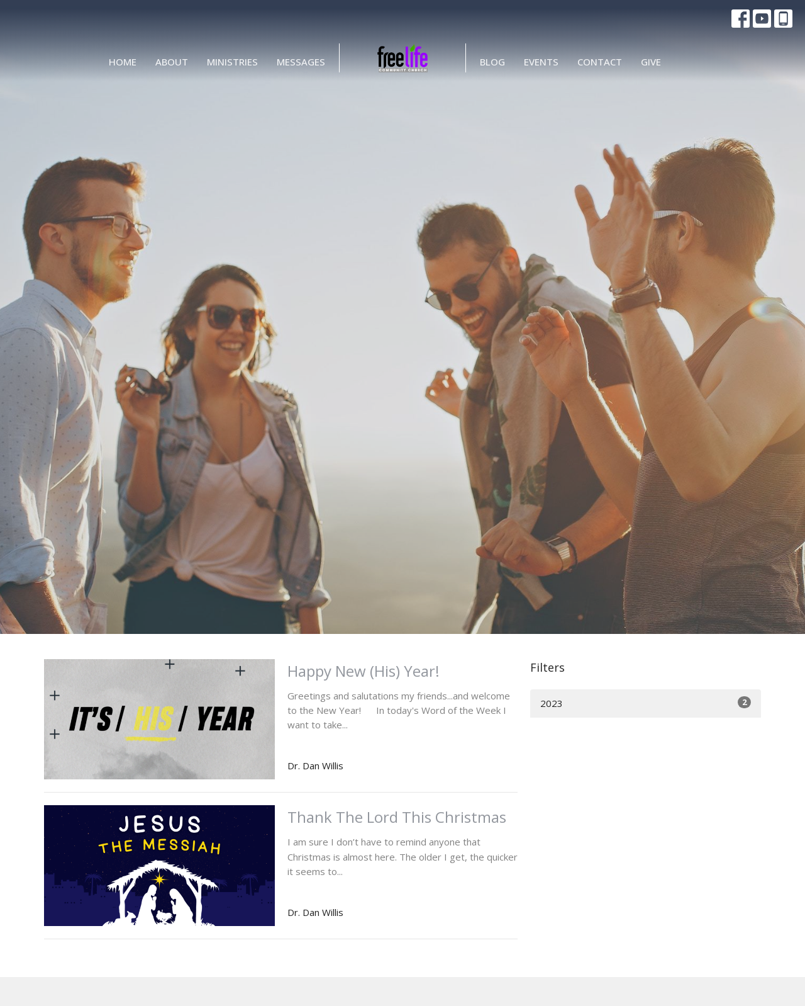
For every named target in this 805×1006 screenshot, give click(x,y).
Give (651, 61)
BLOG (492, 61)
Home (122, 61)
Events (541, 61)
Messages (301, 61)
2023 (645, 702)
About (171, 61)
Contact (599, 61)
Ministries (232, 61)
